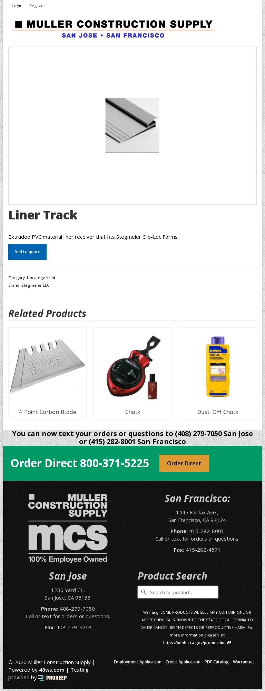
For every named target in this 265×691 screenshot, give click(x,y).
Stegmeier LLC (35, 285)
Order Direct (184, 463)
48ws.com (52, 669)
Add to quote (27, 252)
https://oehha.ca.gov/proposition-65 (197, 642)
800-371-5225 (114, 462)
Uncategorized (41, 277)
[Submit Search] (143, 592)
